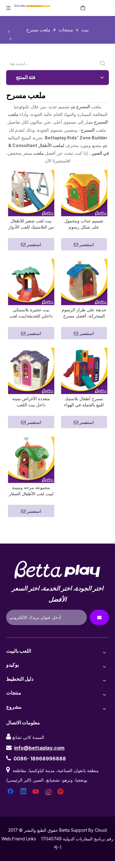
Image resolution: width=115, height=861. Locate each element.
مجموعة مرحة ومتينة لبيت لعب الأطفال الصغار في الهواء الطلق (31, 506)
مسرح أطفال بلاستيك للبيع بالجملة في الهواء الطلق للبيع (84, 413)
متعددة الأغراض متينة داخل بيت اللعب (31, 412)
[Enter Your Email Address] (46, 632)
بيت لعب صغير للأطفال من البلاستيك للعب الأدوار (31, 227)
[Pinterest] (61, 806)
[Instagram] (49, 806)
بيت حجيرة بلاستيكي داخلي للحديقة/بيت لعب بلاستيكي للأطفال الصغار (31, 320)
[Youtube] (36, 806)
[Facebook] (11, 806)
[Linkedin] (24, 806)
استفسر (31, 248)
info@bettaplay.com (39, 762)
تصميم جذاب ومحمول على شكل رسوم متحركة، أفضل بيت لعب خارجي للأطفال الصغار (84, 228)
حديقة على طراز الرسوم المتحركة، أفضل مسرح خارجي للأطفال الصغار (84, 320)
